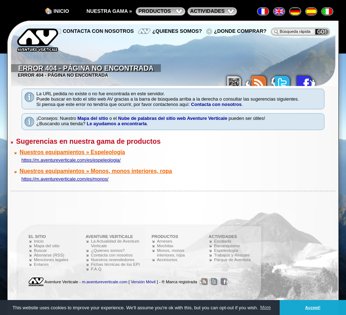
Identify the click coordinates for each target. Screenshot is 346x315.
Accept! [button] (313, 307)
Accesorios (167, 259)
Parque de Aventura (232, 259)
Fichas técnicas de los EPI (115, 264)
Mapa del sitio (92, 118)
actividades (207, 11)
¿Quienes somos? (177, 31)
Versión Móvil (143, 281)
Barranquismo (227, 245)
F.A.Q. (96, 268)
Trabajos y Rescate (232, 255)
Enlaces (41, 264)
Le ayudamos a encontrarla (117, 123)
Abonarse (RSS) (49, 255)
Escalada (222, 241)
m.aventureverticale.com (104, 281)
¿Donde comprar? (240, 31)
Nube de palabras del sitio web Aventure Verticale (172, 118)
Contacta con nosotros (216, 104)
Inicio (61, 11)
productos (154, 11)
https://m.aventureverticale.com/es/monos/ (64, 179)
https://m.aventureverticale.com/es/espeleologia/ (71, 160)
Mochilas (165, 245)
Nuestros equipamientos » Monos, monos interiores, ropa (96, 171)
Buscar (40, 250)
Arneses (164, 241)
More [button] (265, 307)
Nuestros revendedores (112, 259)
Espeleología (226, 250)
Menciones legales (51, 259)
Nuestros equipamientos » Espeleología (72, 152)
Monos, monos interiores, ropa (171, 252)
